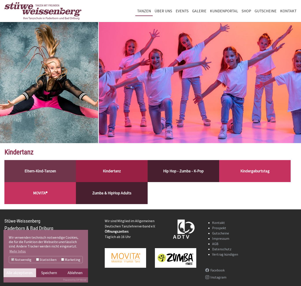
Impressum (220, 238)
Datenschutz (221, 249)
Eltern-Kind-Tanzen (40, 171)
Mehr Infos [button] (17, 251)
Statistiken (46, 259)
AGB (215, 244)
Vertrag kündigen (225, 254)
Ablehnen (75, 272)
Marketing (70, 259)
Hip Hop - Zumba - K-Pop (183, 171)
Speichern (49, 272)
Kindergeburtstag (255, 171)
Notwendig (21, 259)
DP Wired (81, 279)
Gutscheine (220, 233)
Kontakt (218, 222)
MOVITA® (40, 193)
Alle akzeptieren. (19, 272)
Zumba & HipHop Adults (111, 193)
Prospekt (219, 228)
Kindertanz (112, 171)
